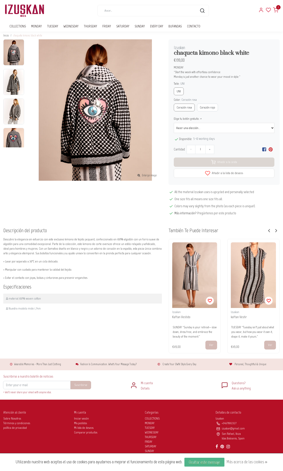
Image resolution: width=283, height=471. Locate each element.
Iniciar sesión (81, 418)
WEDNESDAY (70, 26)
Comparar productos (85, 432)
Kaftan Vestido (181, 317)
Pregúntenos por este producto (216, 213)
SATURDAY (122, 26)
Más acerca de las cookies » (246, 461)
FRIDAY (106, 26)
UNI (179, 91)
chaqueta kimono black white (27, 35)
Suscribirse (80, 385)
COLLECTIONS (18, 26)
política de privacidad (15, 428)
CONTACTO (193, 26)
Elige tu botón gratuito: (187, 119)
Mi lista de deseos (84, 428)
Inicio (6, 35)
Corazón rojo (207, 107)
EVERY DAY (156, 26)
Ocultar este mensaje (204, 462)
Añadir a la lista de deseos (224, 173)
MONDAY (36, 26)
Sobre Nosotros (12, 418)
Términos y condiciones (16, 423)
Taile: (179, 83)
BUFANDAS (175, 26)
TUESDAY (52, 26)
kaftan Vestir (239, 317)
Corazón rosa (184, 107)
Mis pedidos (80, 423)
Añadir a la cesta (224, 162)
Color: (185, 100)
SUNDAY (140, 26)
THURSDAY (90, 26)
